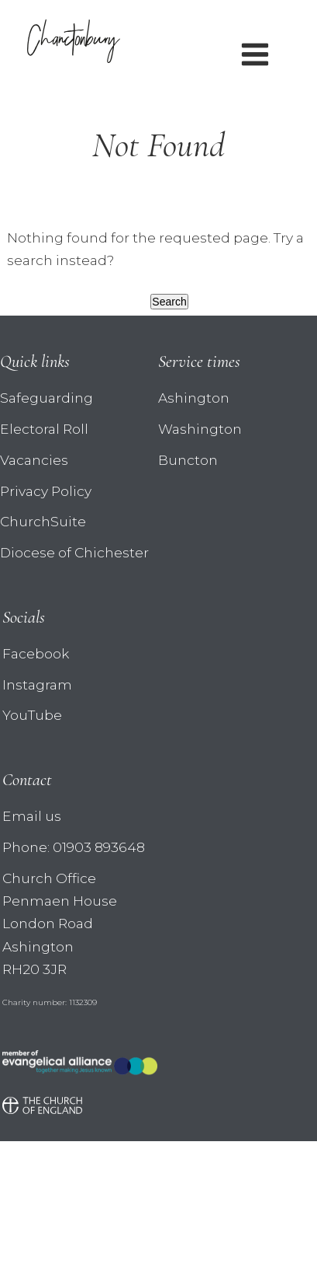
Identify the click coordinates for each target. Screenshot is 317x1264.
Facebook (35, 653)
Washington (200, 429)
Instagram (37, 684)
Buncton (188, 460)
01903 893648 (99, 847)
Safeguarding (46, 397)
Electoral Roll (44, 429)
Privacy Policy (45, 491)
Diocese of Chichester (74, 552)
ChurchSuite (43, 521)
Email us (31, 816)
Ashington (193, 397)
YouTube (32, 715)
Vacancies (34, 460)
